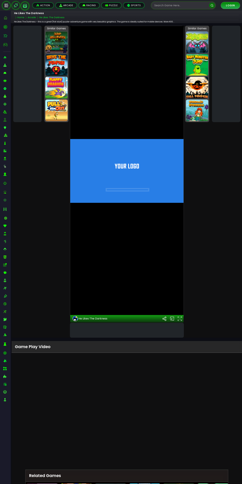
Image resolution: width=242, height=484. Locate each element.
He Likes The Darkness (90, 318)
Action (43, 5)
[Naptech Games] (15, 5)
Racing (89, 5)
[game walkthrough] (25, 6)
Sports (134, 5)
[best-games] (7, 27)
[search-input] (181, 5)
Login (230, 5)
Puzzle (111, 5)
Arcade (66, 5)
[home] (7, 18)
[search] (212, 5)
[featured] (7, 35)
